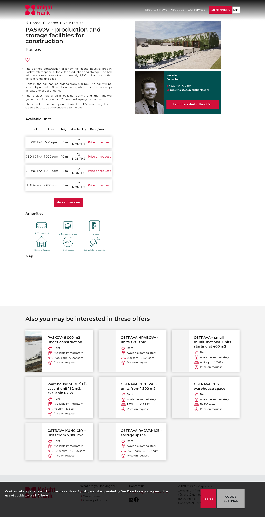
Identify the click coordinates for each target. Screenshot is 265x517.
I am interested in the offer (192, 104)
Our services (196, 10)
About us (177, 10)
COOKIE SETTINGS (231, 499)
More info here (37, 495)
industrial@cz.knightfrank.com (189, 90)
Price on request (99, 142)
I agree (208, 498)
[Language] (236, 10)
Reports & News (156, 10)
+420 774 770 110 (180, 85)
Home (35, 23)
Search (52, 23)
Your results (73, 23)
